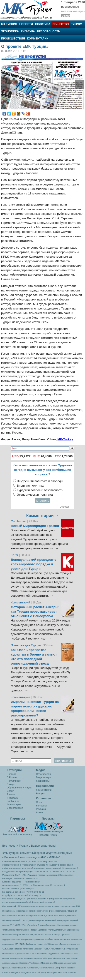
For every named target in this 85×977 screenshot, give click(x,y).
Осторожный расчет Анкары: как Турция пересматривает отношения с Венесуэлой (35, 611)
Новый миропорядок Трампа (35, 526)
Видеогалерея (15, 807)
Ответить (42, 500)
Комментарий (21, 602)
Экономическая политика (35, 494)
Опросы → (66, 506)
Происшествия (13, 38)
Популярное (14, 780)
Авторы (40, 793)
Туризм (76, 24)
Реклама (41, 809)
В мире (11, 784)
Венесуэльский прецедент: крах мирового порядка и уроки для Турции (33, 564)
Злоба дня (13, 801)
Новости (26, 24)
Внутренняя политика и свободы (40, 481)
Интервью (12, 797)
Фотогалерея (14, 804)
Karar (15, 555)
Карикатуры (42, 780)
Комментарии (38, 38)
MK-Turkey (65, 439)
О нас (39, 802)
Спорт (10, 791)
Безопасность (48, 31)
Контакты (41, 805)
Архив (39, 812)
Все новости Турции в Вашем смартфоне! (29, 845)
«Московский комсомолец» (19, 857)
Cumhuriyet (19, 521)
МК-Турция (9, 24)
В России (12, 777)
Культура (28, 31)
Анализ (11, 794)
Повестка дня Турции (26, 645)
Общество (61, 24)
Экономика (10, 31)
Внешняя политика (30, 485)
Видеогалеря (43, 777)
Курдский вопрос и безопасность (40, 490)
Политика (42, 24)
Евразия (11, 774)
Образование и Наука (19, 787)
